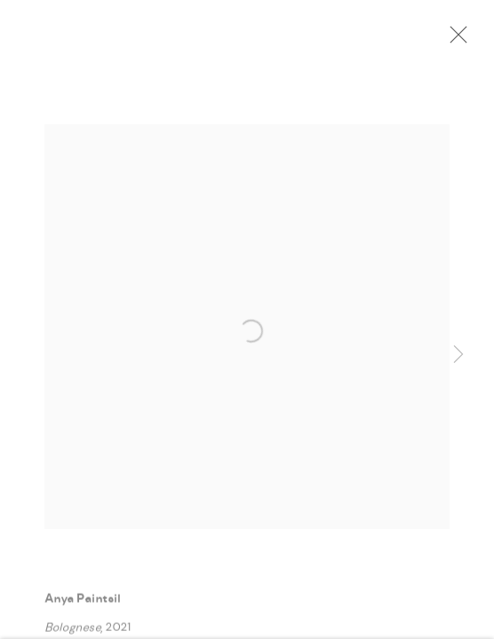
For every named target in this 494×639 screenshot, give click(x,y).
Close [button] (454, 40)
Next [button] (458, 355)
